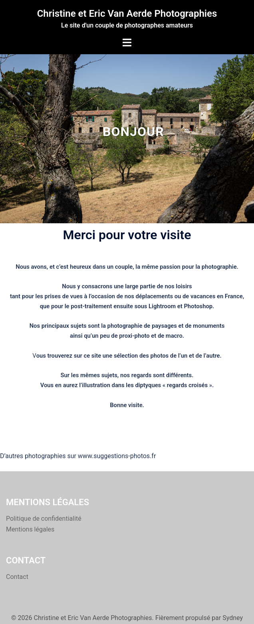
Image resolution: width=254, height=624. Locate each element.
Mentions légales (30, 529)
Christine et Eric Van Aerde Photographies (127, 13)
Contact (17, 577)
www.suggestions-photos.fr (117, 456)
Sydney (232, 618)
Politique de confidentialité (43, 518)
